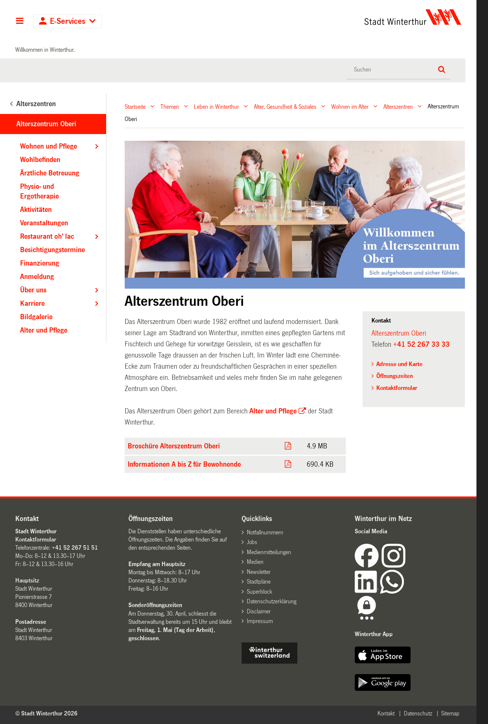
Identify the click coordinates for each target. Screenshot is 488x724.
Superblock (259, 591)
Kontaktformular (396, 388)
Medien (255, 562)
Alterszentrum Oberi (46, 124)
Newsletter (259, 572)
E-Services (67, 21)
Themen (169, 106)
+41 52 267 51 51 (75, 547)
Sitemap (450, 713)
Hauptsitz (27, 580)
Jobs (252, 542)
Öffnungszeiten (394, 376)
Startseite (135, 106)
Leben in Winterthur (216, 106)
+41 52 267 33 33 (421, 344)
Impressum (260, 621)
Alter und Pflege (272, 411)
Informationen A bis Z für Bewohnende (184, 464)
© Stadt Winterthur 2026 (46, 713)
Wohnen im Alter (350, 106)
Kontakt (386, 713)
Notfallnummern (265, 532)
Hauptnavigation (19, 21)
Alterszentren (398, 106)
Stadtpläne (259, 581)
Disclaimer (259, 611)
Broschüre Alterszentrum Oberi (174, 446)
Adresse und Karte (399, 364)
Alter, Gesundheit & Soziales (285, 106)
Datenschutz (418, 713)
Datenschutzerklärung (271, 601)
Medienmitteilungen (269, 552)
